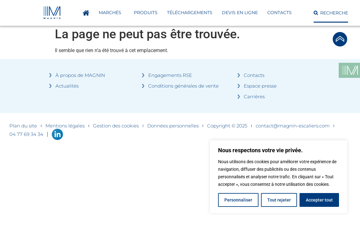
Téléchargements (189, 12)
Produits (146, 12)
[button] (331, 13)
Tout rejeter (279, 199)
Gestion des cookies (116, 126)
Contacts (279, 12)
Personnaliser (238, 199)
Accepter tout (319, 199)
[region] (278, 176)
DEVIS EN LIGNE (240, 12)
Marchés (111, 13)
